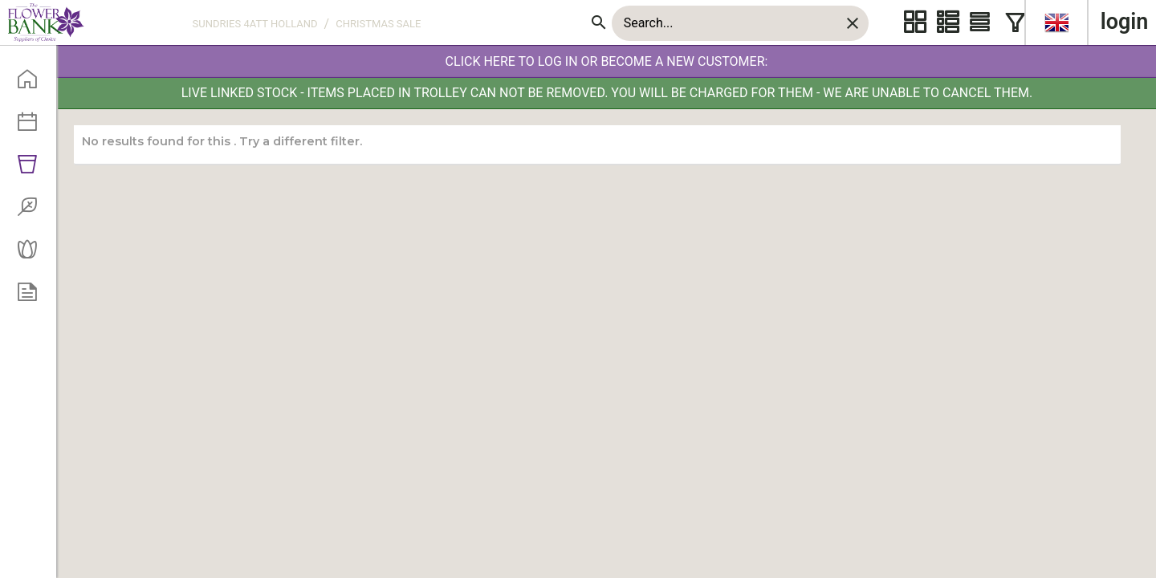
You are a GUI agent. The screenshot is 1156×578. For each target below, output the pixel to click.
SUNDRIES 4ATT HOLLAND (255, 24)
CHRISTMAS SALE (378, 24)
